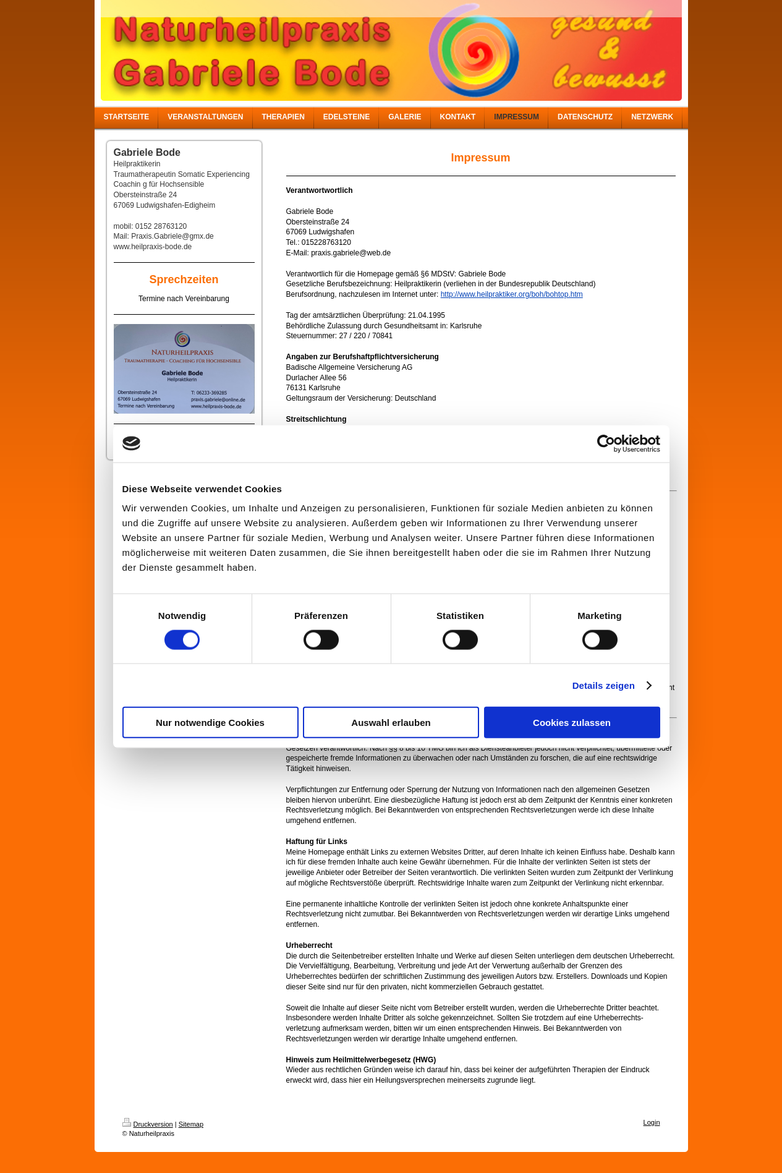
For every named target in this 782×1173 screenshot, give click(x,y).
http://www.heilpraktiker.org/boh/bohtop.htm (512, 294)
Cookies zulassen (572, 722)
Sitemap (191, 1124)
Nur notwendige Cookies (210, 722)
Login (652, 1122)
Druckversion (147, 1124)
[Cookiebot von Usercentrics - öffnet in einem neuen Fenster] (606, 443)
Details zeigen (603, 685)
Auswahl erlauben (390, 722)
